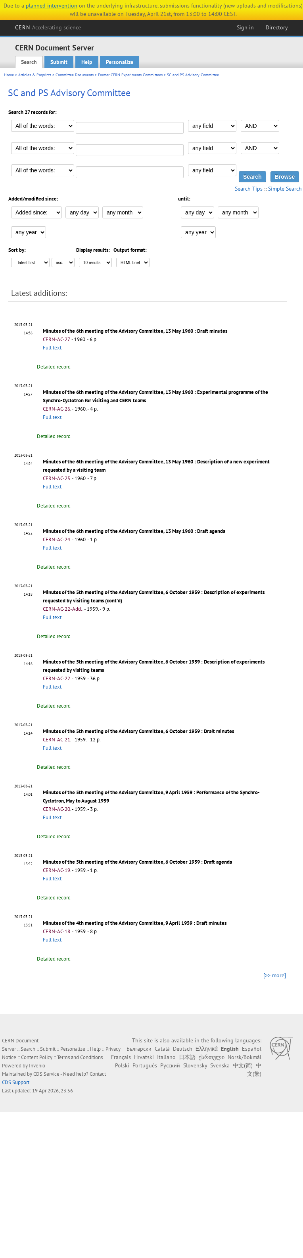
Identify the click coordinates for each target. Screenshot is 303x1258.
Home (9, 74)
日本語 (187, 1057)
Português (144, 1065)
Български (139, 1048)
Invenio (37, 1065)
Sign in (245, 27)
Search (29, 62)
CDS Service (46, 1074)
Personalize (119, 62)
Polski (122, 1065)
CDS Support (15, 1082)
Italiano (166, 1057)
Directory (277, 27)
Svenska (220, 1065)
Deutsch (182, 1048)
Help (86, 62)
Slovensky (195, 1065)
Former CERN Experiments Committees (130, 74)
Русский (170, 1065)
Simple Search (285, 188)
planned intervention (51, 5)
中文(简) (243, 1065)
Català (162, 1048)
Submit (58, 62)
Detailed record (54, 366)
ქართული (211, 1057)
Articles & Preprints (34, 74)
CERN (48, 27)
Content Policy (36, 1057)
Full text (52, 347)
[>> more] (274, 975)
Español (251, 1048)
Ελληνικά (207, 1048)
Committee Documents (75, 74)
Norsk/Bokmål (244, 1057)
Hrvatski (144, 1057)
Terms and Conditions (80, 1057)
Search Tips (249, 188)
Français (121, 1057)
